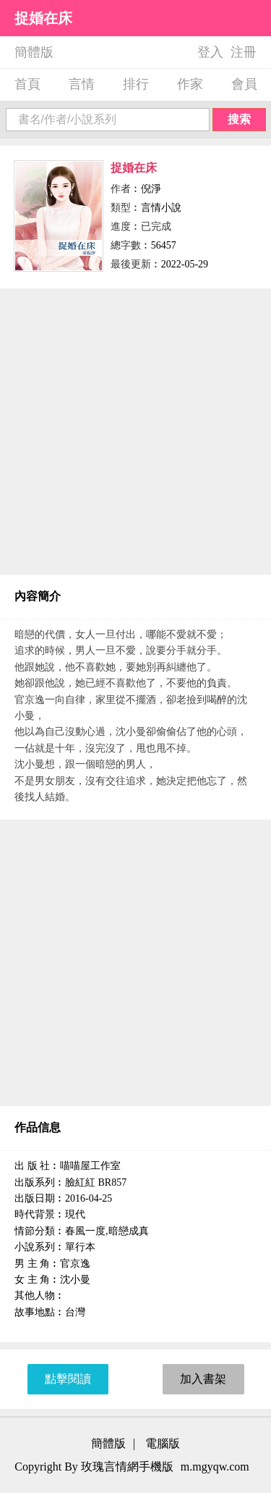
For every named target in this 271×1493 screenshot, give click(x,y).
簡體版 (33, 52)
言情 (82, 84)
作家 (190, 84)
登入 (210, 52)
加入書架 (203, 1379)
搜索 (239, 119)
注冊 (244, 52)
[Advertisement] (135, 431)
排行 (136, 84)
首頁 (27, 84)
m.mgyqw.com (215, 1466)
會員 (244, 84)
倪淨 (151, 188)
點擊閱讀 (68, 1379)
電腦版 (162, 1443)
